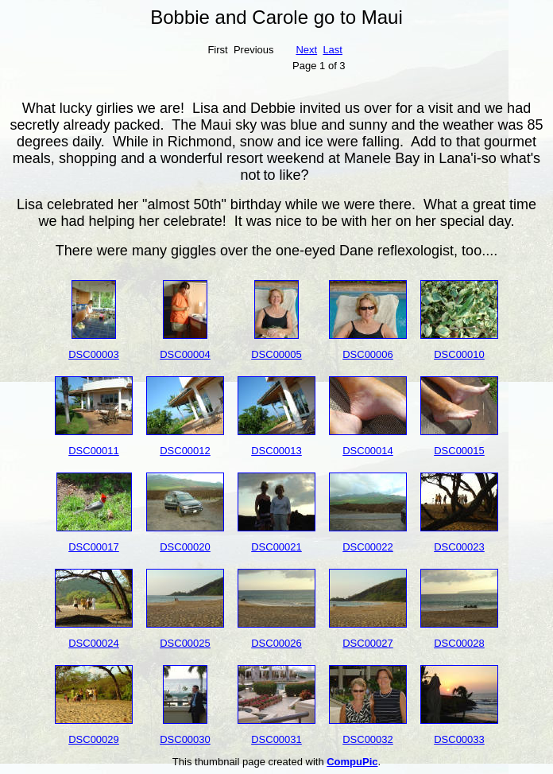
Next (306, 50)
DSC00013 (276, 451)
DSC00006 (367, 354)
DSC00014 (367, 451)
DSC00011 (93, 451)
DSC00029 (93, 739)
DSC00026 (276, 643)
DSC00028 (459, 643)
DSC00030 (185, 739)
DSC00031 (276, 739)
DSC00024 (93, 643)
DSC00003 (93, 354)
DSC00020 (185, 547)
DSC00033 (459, 739)
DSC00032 (367, 739)
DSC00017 (93, 547)
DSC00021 (276, 547)
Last (332, 50)
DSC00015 (459, 451)
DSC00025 (185, 643)
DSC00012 (185, 451)
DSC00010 (459, 354)
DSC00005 (276, 354)
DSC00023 (459, 547)
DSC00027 (367, 643)
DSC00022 (367, 547)
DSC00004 (185, 354)
